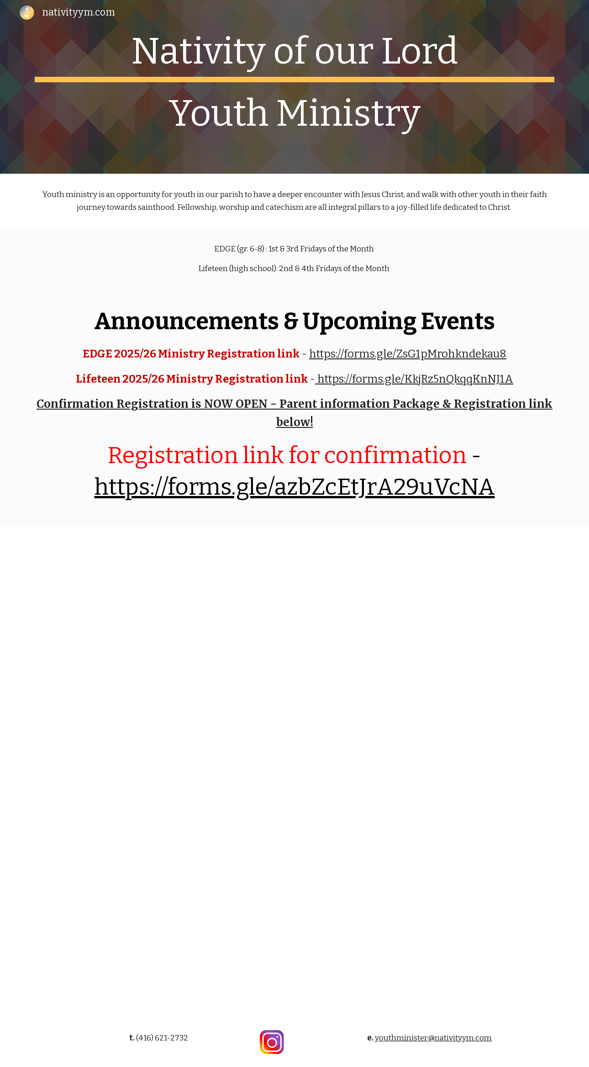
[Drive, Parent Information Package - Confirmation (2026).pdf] (294, 771)
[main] (294, 87)
